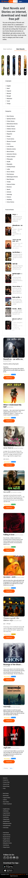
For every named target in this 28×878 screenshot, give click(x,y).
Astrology (9, 194)
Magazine (9, 134)
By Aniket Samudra (15, 707)
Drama (8, 144)
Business (9, 187)
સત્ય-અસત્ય (8, 448)
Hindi (8, 88)
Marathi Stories (6, 836)
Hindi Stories (6, 832)
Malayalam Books (7, 823)
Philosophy (10, 159)
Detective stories (11, 149)
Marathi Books (6, 815)
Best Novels (6, 795)
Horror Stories (10, 171)
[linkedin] (17, 857)
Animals (9, 192)
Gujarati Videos (6, 797)
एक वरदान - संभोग (9, 577)
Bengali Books (6, 821)
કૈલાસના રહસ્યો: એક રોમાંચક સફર (11, 619)
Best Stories (6, 793)
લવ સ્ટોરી (7, 492)
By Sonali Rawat (7, 361)
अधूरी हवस (7, 748)
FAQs (4, 788)
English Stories (6, 838)
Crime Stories (10, 202)
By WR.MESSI (10, 407)
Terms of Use (6, 784)
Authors (5, 799)
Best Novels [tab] (20, 49)
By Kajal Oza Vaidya (18, 448)
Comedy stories (11, 131)
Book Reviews (10, 179)
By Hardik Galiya (17, 620)
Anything (9, 199)
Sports (8, 189)
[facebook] (4, 857)
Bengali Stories (6, 841)
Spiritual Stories (11, 118)
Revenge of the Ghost (12, 664)
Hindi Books (6, 811)
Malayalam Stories (7, 843)
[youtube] (14, 857)
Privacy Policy (6, 782)
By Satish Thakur (20, 577)
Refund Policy (6, 786)
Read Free (9, 378)
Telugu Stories (6, 847)
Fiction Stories (10, 121)
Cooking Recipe (11, 166)
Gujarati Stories (6, 834)
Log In (20, 1)
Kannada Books (6, 825)
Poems (9, 136)
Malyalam (9, 98)
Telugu (8, 103)
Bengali (9, 96)
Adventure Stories (12, 154)
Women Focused (11, 141)
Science (9, 197)
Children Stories (11, 129)
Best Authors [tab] (7, 49)
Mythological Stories (12, 176)
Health (8, 161)
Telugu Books (6, 819)
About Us (5, 778)
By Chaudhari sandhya (16, 492)
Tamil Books (6, 817)
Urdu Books (5, 827)
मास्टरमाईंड (7, 707)
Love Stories (10, 146)
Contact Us (5, 780)
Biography (9, 164)
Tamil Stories (6, 845)
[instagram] (7, 857)
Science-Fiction (11, 184)
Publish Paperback (7, 803)
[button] (16, 1)
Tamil (8, 101)
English (9, 86)
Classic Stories (11, 126)
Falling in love (9, 535)
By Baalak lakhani (15, 748)
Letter (8, 169)
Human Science (11, 156)
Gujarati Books (6, 813)
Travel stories (10, 139)
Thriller (9, 182)
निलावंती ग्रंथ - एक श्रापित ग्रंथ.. (13, 359)
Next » (11, 768)
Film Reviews (10, 174)
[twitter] (11, 857)
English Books (6, 808)
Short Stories (10, 116)
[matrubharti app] (26, 1)
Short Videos (6, 801)
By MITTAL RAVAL (19, 534)
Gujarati (9, 91)
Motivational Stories (12, 123)
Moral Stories (10, 151)
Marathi (9, 93)
